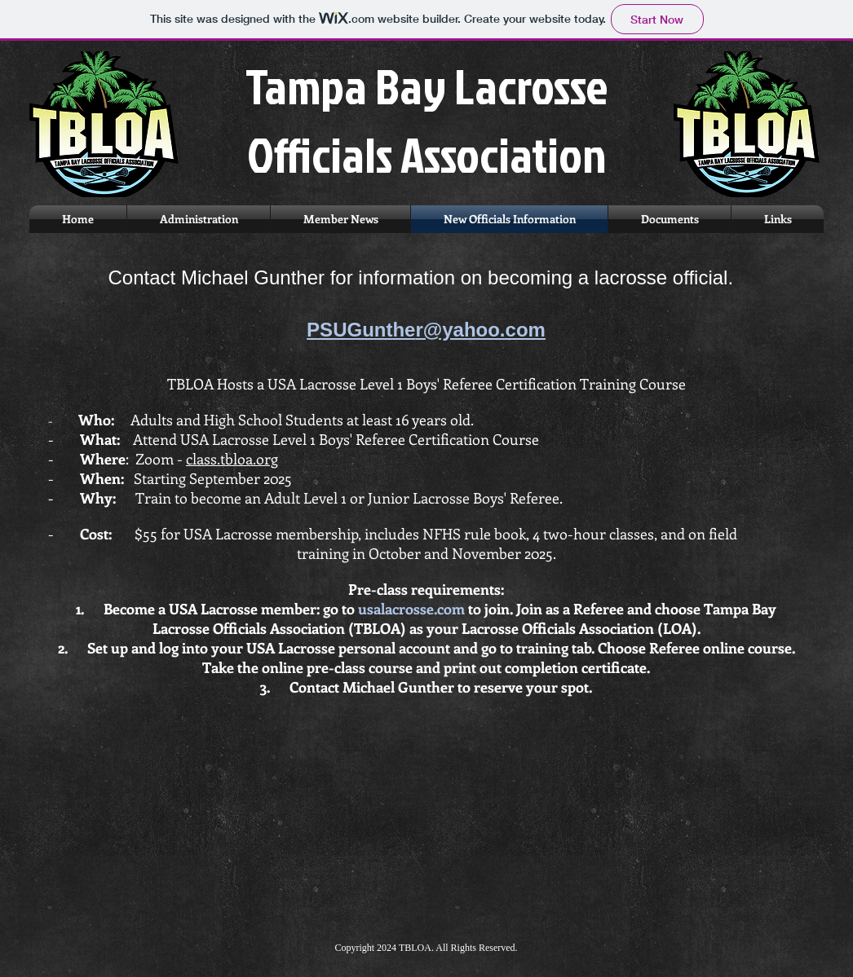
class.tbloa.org (232, 459)
